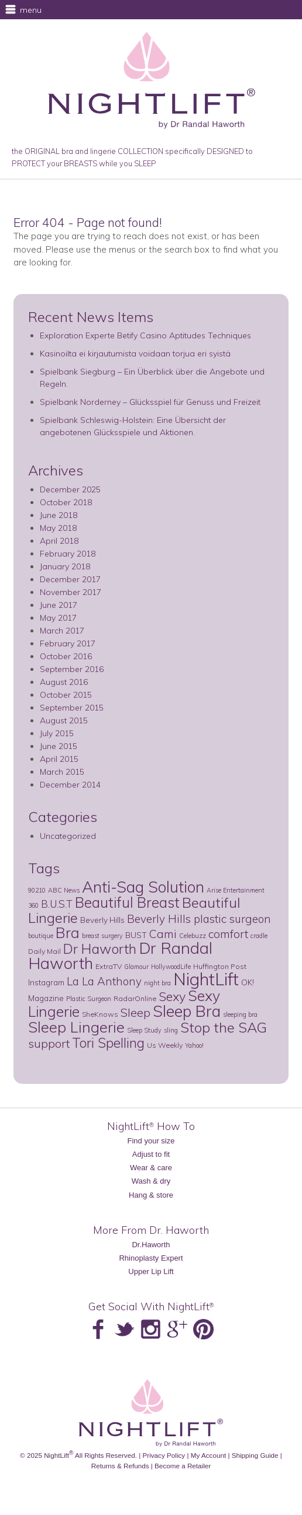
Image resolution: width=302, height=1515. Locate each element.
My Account (208, 1455)
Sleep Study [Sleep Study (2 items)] (144, 1030)
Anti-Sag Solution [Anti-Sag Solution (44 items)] (143, 887)
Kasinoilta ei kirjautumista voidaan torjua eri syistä (135, 353)
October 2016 (66, 656)
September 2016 (72, 669)
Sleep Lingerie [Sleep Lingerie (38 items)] (76, 1026)
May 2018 (58, 528)
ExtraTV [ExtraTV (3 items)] (108, 966)
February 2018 (67, 553)
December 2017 (70, 579)
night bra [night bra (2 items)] (157, 983)
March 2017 (62, 630)
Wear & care (151, 1167)
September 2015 (72, 707)
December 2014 (70, 784)
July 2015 (57, 733)
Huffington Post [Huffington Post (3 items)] (219, 966)
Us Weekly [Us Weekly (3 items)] (165, 1045)
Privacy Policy (163, 1455)
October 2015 (66, 695)
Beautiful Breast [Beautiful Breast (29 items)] (127, 902)
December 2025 (70, 489)
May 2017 (58, 618)
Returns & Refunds (120, 1465)
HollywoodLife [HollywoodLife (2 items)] (171, 967)
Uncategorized (68, 836)
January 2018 (65, 566)
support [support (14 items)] (49, 1043)
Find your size (151, 1140)
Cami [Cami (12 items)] (163, 934)
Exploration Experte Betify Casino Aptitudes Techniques (145, 335)
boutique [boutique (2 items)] (40, 936)
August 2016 (64, 682)
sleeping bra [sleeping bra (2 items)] (240, 1014)
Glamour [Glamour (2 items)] (136, 967)
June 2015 (58, 746)
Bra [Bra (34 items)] (68, 932)
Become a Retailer (183, 1465)
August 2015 (64, 720)
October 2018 (66, 502)
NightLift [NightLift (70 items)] (206, 978)
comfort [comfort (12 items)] (228, 934)
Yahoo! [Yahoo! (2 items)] (194, 1045)
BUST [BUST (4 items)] (136, 935)
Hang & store (151, 1195)
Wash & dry (151, 1181)
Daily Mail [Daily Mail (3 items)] (44, 951)
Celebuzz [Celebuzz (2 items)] (192, 936)
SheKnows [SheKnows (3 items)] (100, 1014)
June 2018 (58, 515)
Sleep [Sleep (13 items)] (135, 1012)
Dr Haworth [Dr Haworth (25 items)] (99, 948)
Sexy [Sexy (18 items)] (172, 996)
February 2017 (67, 643)
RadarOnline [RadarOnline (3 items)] (135, 998)
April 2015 (59, 759)
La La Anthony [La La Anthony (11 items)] (104, 981)
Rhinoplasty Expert (151, 1258)
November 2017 (70, 592)
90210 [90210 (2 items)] (37, 890)
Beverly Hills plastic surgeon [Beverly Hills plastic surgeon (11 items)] (199, 919)
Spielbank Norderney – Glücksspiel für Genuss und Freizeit (150, 402)
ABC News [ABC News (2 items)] (64, 890)
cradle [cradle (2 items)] (258, 936)
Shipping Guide (255, 1455)
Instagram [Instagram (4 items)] (46, 982)
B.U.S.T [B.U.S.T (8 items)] (57, 904)
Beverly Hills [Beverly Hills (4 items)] (102, 920)
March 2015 (62, 772)
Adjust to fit (151, 1154)
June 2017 (58, 605)
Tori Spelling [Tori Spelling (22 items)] (108, 1042)
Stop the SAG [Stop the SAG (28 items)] (223, 1027)
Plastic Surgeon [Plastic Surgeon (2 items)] (88, 999)
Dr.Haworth (151, 1244)
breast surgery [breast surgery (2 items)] (102, 936)
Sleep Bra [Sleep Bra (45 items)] (187, 1011)
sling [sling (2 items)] (171, 1030)
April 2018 (59, 541)
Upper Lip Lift (150, 1271)
